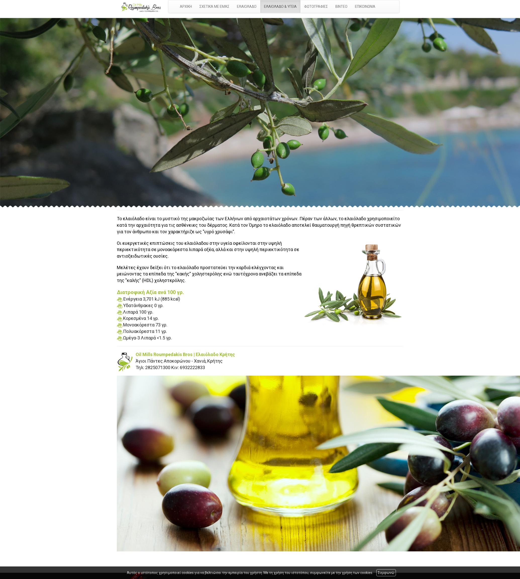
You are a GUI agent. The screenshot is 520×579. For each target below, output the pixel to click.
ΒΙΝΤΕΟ (341, 7)
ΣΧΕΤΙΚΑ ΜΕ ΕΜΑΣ (214, 7)
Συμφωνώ (386, 573)
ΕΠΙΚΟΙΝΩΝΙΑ (365, 7)
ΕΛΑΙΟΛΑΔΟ (246, 7)
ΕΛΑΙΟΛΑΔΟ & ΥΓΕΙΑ (280, 7)
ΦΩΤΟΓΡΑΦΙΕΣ (316, 7)
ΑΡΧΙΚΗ (186, 7)
